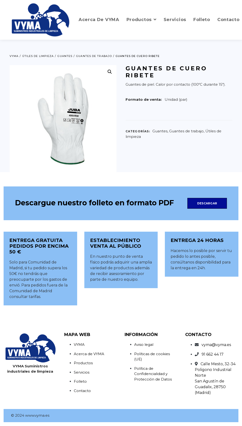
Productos (83, 363)
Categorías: (138, 131)
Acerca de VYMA (89, 354)
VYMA (79, 344)
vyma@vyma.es (216, 344)
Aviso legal (143, 344)
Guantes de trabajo (186, 131)
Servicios (81, 372)
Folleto (80, 381)
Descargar (207, 203)
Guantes (159, 131)
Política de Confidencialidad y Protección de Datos (153, 373)
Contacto (82, 390)
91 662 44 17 (213, 354)
